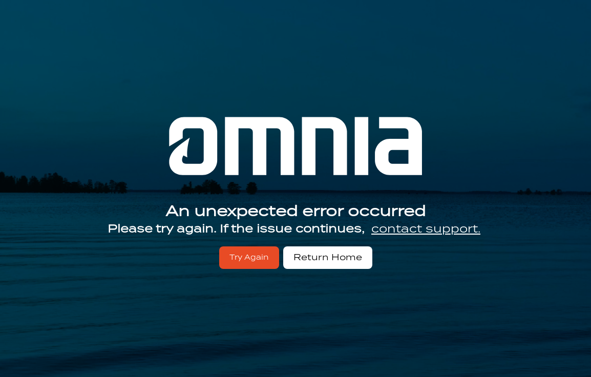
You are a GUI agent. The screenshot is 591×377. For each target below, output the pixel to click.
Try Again (249, 257)
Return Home (327, 257)
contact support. (425, 228)
